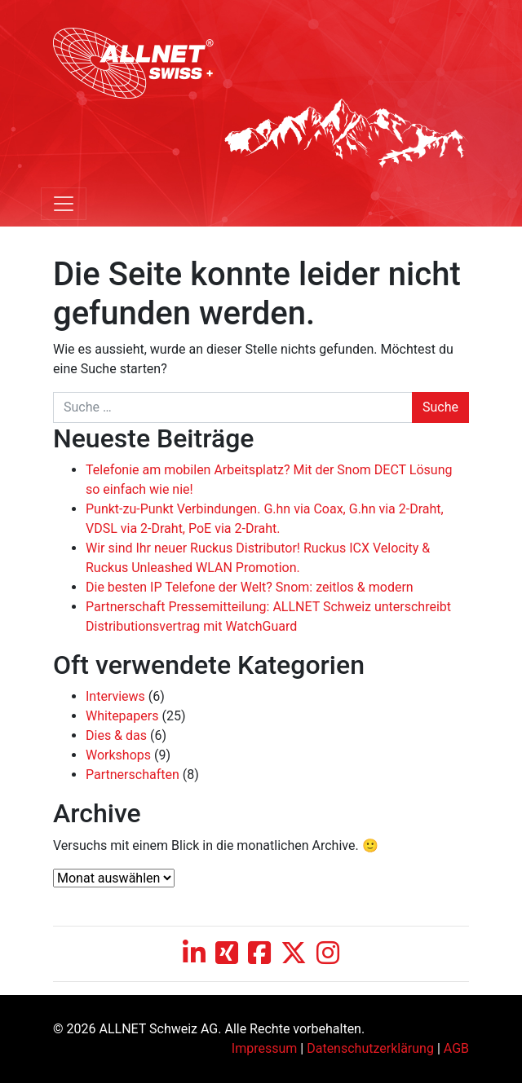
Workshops (118, 755)
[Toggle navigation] (63, 203)
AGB (456, 1048)
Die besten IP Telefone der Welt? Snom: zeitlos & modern (250, 587)
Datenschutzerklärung (370, 1048)
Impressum (265, 1048)
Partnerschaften (132, 774)
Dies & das (116, 735)
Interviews (115, 696)
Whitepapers (122, 716)
